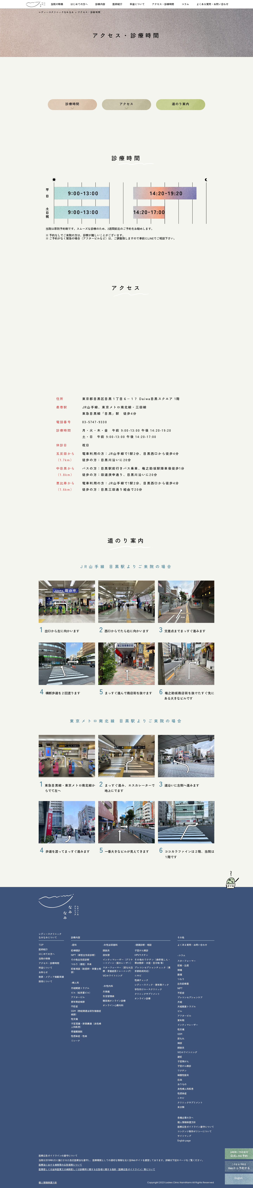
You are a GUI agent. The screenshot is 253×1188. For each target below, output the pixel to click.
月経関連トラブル (80, 988)
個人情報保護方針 (186, 1122)
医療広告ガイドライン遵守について (195, 1126)
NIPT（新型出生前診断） (84, 955)
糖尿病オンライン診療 (114, 1000)
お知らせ (43, 972)
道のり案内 (181, 103)
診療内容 (100, 4)
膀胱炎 (106, 950)
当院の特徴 (57, 4)
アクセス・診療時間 (163, 4)
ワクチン (182, 1070)
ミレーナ (75, 1040)
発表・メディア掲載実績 (51, 976)
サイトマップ (184, 1136)
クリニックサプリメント (147, 993)
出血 (179, 1079)
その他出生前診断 (80, 959)
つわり (180, 979)
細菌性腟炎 (183, 1075)
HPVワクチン (141, 955)
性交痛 (74, 1019)
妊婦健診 (75, 950)
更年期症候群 (78, 1001)
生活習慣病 (108, 996)
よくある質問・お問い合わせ (212, 4)
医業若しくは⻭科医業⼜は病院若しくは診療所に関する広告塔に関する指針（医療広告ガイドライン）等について (97, 1169)
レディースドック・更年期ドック (152, 984)
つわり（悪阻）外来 (81, 964)
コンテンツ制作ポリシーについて (194, 1131)
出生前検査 (183, 983)
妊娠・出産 (183, 965)
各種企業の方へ (185, 1117)
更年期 (180, 1020)
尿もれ (180, 1038)
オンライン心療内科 (113, 1005)
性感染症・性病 (79, 1036)
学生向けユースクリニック (148, 989)
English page (184, 1140)
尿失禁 (106, 955)
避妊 (179, 1056)
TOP (41, 944)
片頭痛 (106, 991)
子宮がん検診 (141, 950)
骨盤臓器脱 (76, 1031)
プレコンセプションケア (190, 997)
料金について (137, 4)
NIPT (180, 988)
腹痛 (179, 974)
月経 (179, 1002)
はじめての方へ (79, 4)
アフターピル (78, 997)
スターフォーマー (186, 960)
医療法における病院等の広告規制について (60, 1164)
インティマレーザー (118, 961)
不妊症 (74, 1006)
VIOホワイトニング (112, 975)
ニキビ (138, 975)
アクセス (126, 103)
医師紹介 (117, 4)
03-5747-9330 (94, 422)
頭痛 (179, 970)
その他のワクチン (152, 961)
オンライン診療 (143, 998)
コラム (185, 4)
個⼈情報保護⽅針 (48, 1182)
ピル (179, 1011)
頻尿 (179, 1043)
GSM (179, 1034)
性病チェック (141, 980)
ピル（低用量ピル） (81, 992)
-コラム (181, 955)
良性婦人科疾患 (185, 1088)
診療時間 (72, 103)
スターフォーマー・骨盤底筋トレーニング (118, 969)
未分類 (180, 1107)
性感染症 (182, 1093)
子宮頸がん (183, 1061)
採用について (45, 981)
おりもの (182, 1084)
